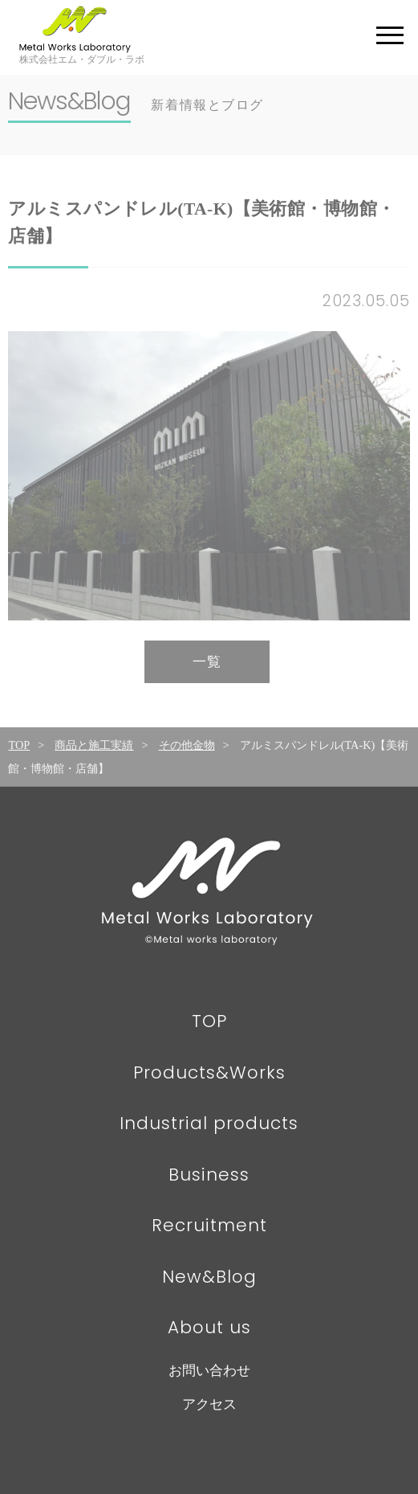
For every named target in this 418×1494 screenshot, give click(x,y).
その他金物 (187, 745)
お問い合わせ (209, 1370)
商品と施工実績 (94, 745)
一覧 (207, 661)
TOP (19, 745)
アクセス (209, 1404)
